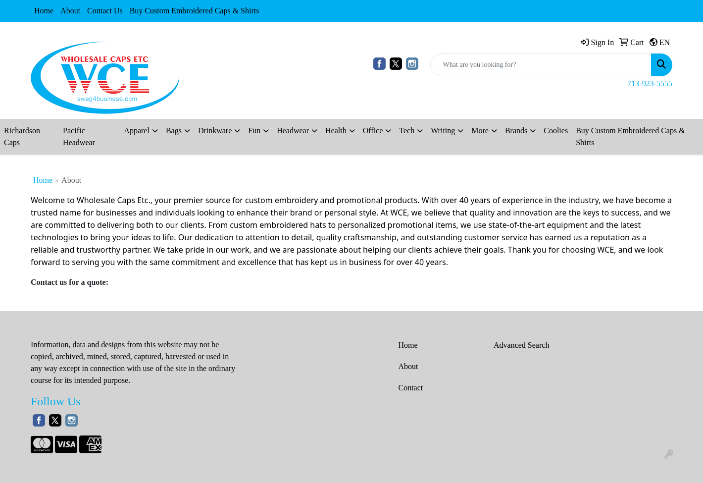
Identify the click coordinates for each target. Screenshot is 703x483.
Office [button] (373, 130)
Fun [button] (254, 130)
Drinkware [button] (215, 130)
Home (43, 10)
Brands (516, 130)
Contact (411, 387)
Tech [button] (406, 130)
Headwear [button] (293, 130)
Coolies (556, 130)
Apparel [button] (137, 130)
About (70, 10)
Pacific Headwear (79, 136)
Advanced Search (521, 345)
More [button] (480, 130)
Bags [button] (174, 130)
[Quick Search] (541, 65)
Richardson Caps (22, 136)
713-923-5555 (649, 83)
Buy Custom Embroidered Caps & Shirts (194, 10)
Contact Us (105, 10)
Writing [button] (443, 130)
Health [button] (336, 130)
